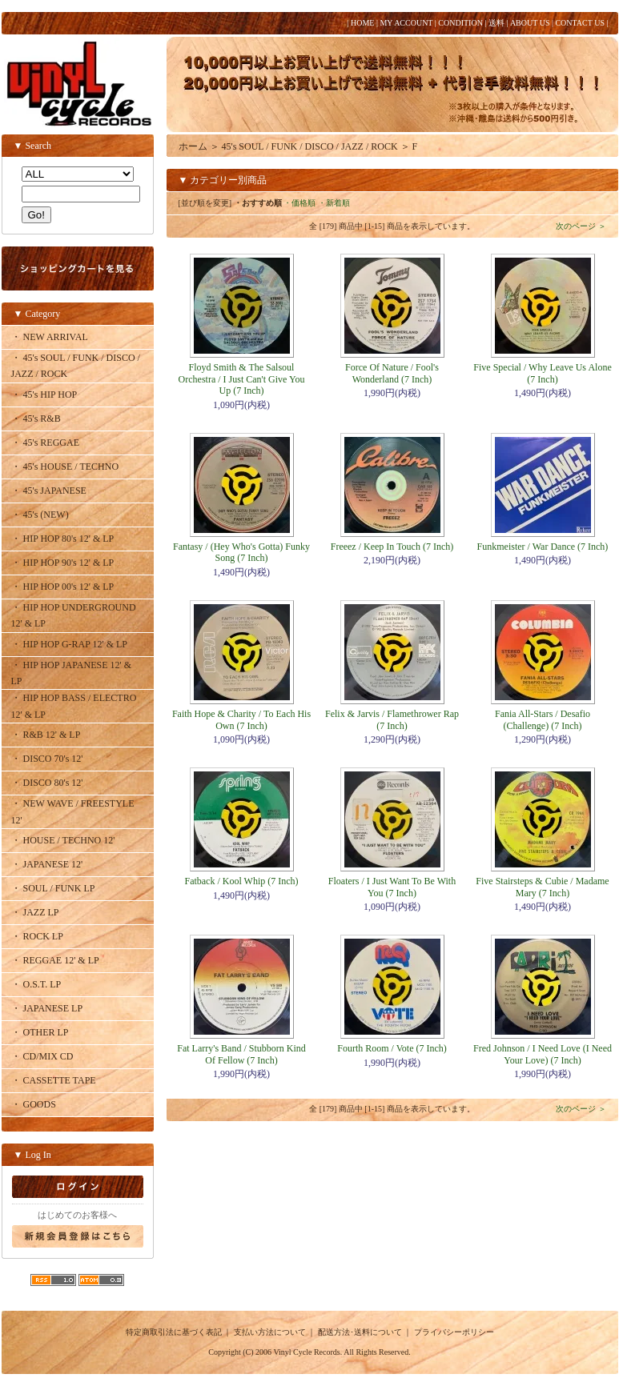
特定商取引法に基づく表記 (174, 1332)
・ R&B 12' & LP (46, 734)
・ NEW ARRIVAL (49, 336)
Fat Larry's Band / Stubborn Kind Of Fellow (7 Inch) (241, 1054)
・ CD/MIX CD (42, 1056)
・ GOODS (33, 1104)
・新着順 (334, 202)
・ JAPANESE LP (47, 1008)
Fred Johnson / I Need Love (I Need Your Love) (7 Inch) (542, 1054)
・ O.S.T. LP (36, 984)
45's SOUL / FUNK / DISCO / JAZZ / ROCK (310, 146)
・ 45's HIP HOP (44, 394)
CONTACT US (580, 22)
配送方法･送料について (360, 1332)
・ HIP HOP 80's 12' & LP (63, 538)
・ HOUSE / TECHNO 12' (63, 840)
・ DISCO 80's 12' (47, 782)
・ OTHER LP (40, 1032)
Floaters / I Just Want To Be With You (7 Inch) (392, 886)
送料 (496, 22)
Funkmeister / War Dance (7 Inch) (543, 546)
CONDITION (460, 22)
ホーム (193, 146)
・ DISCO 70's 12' (47, 758)
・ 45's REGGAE (45, 442)
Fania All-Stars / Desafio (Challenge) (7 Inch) (542, 719)
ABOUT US (530, 22)
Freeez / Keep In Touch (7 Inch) (392, 546)
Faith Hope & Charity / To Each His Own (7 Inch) (241, 719)
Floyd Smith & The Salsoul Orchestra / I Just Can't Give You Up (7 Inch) (242, 379)
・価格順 (299, 202)
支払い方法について (270, 1332)
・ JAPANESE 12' (47, 864)
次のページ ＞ (581, 226)
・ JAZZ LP (35, 912)
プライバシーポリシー (454, 1332)
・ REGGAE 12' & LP (55, 960)
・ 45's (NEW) (40, 514)
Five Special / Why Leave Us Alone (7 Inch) (542, 373)
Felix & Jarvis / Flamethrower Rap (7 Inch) (392, 719)
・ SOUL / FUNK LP (53, 888)
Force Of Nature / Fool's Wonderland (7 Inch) (392, 373)
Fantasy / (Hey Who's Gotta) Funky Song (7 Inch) (241, 552)
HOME (362, 22)
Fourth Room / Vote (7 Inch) (392, 1048)
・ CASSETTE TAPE (53, 1080)
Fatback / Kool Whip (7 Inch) (241, 881)
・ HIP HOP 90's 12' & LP (63, 562)
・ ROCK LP (37, 936)
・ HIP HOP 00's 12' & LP (63, 586)
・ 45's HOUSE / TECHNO (65, 466)
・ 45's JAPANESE (48, 490)
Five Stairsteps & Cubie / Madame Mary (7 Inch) (542, 886)
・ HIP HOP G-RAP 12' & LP (69, 644)
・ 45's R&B (36, 418)
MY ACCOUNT (406, 22)
